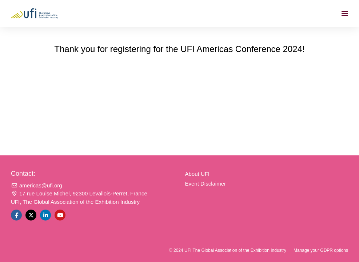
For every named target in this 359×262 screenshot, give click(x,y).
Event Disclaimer (205, 183)
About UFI (197, 174)
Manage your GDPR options (321, 250)
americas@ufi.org (36, 185)
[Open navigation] (345, 13)
